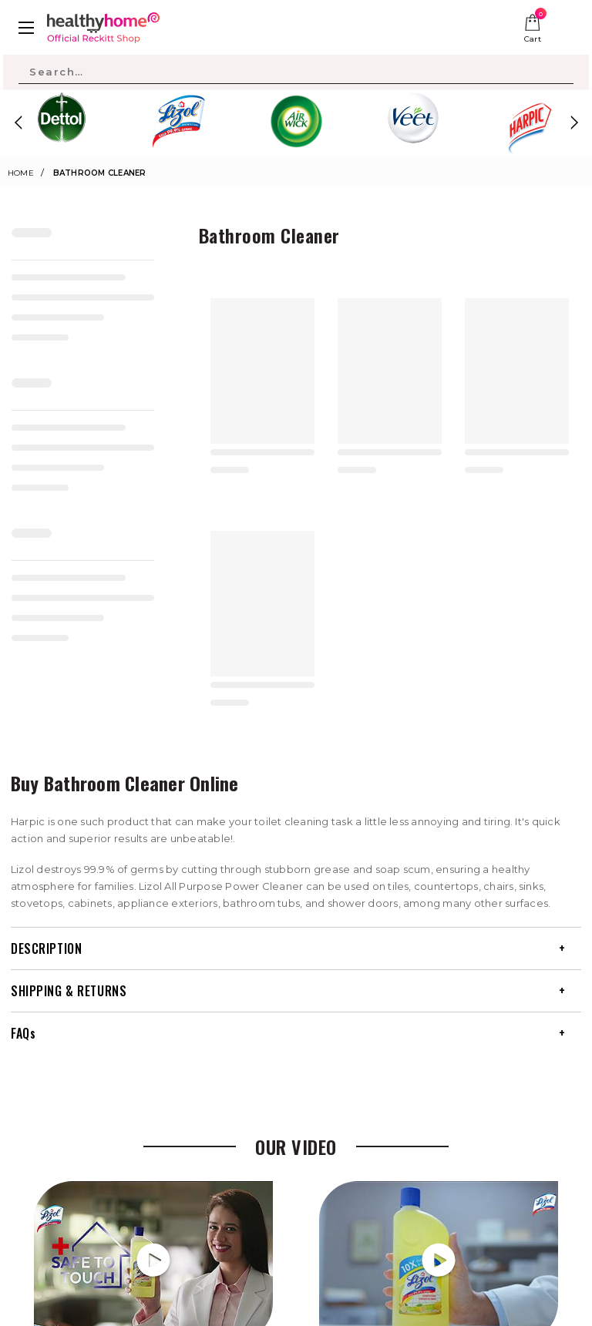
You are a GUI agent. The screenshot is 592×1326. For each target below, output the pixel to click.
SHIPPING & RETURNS (68, 991)
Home (21, 173)
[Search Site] (296, 71)
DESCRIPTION (46, 948)
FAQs (23, 1033)
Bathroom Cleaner (99, 173)
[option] (61, 122)
